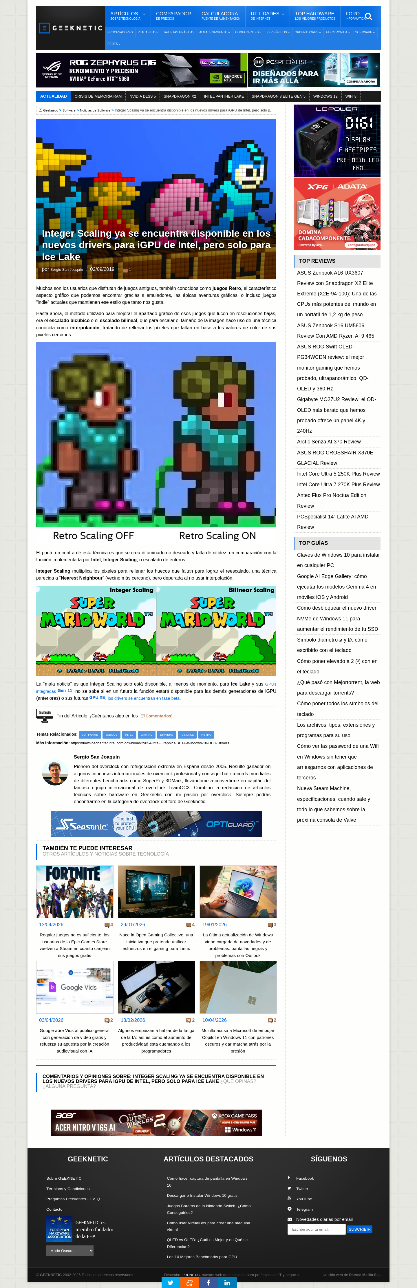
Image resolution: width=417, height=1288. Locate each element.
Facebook (302, 1185)
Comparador (173, 16)
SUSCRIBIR (301, 1246)
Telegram (301, 1215)
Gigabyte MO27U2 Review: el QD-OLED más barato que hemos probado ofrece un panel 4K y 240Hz (338, 341)
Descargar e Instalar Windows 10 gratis (206, 1202)
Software (71, 110)
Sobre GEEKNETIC (65, 1185)
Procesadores (120, 32)
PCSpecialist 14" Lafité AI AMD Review (335, 394)
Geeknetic (51, 110)
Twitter (298, 1195)
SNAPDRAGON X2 (180, 96)
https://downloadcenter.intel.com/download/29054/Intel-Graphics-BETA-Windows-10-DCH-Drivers (158, 743)
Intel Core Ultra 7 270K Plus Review (332, 381)
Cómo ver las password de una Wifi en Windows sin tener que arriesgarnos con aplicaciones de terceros (337, 541)
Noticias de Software (100, 110)
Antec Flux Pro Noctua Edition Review (334, 387)
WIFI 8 (350, 96)
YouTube (301, 1205)
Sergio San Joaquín (71, 270)
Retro (215, 734)
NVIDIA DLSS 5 (142, 96)
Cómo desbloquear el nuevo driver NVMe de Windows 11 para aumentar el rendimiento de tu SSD (338, 456)
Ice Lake (194, 734)
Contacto (55, 1215)
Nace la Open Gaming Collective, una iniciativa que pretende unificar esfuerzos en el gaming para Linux (156, 941)
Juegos (114, 734)
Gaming (151, 734)
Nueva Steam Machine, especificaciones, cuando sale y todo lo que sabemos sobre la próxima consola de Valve (338, 560)
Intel (133, 734)
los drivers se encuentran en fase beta (149, 698)
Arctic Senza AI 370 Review (324, 354)
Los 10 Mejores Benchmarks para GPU (206, 1262)
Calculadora (221, 16)
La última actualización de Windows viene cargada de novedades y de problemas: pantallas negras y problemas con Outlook (238, 948)
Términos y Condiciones (70, 1195)
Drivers (172, 734)
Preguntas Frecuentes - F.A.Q (75, 1205)
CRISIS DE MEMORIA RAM (98, 96)
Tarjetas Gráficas (178, 32)
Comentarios (159, 715)
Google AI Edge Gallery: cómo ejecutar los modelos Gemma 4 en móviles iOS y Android (336, 437)
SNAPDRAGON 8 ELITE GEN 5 (279, 96)
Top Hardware (315, 16)
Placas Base (148, 32)
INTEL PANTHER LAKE (224, 96)
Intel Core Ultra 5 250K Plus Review (332, 374)
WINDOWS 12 (325, 96)
